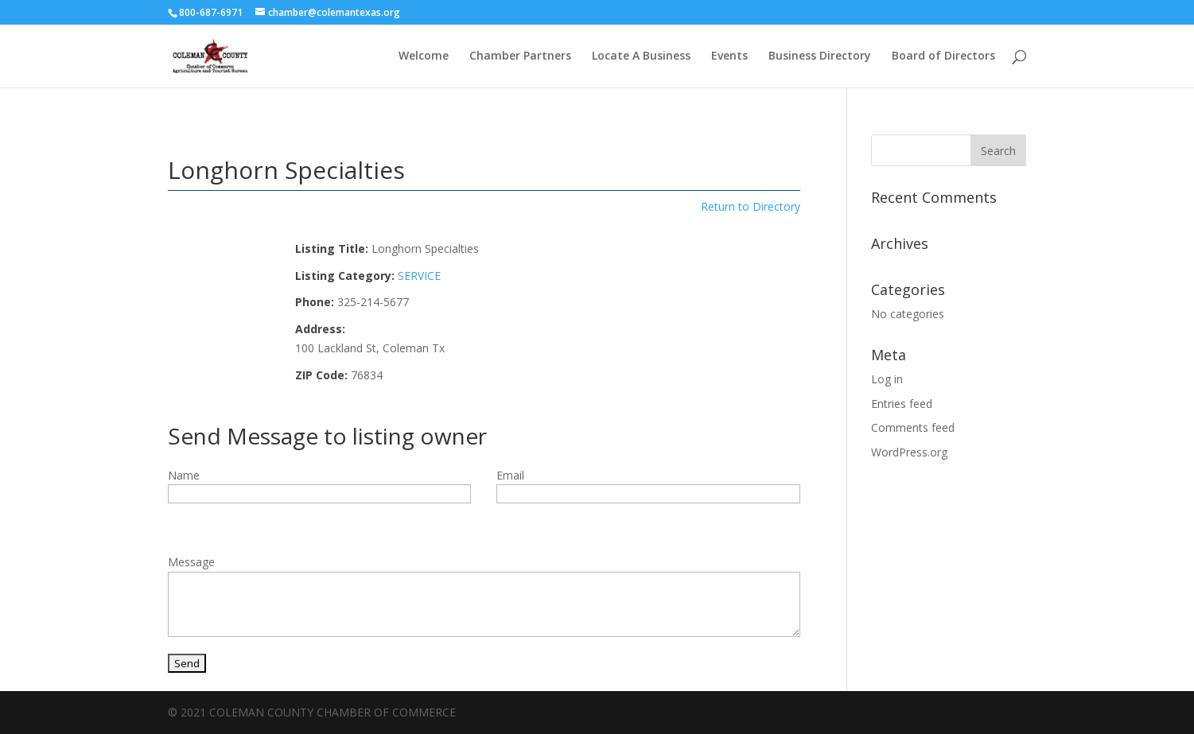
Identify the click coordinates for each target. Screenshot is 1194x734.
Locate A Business (641, 56)
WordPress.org (909, 452)
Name (184, 475)
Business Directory (819, 56)
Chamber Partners (520, 56)
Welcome (424, 56)
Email (510, 475)
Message (191, 561)
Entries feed (901, 403)
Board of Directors (943, 56)
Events (729, 56)
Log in (887, 378)
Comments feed (913, 427)
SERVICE (419, 275)
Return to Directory (750, 206)
